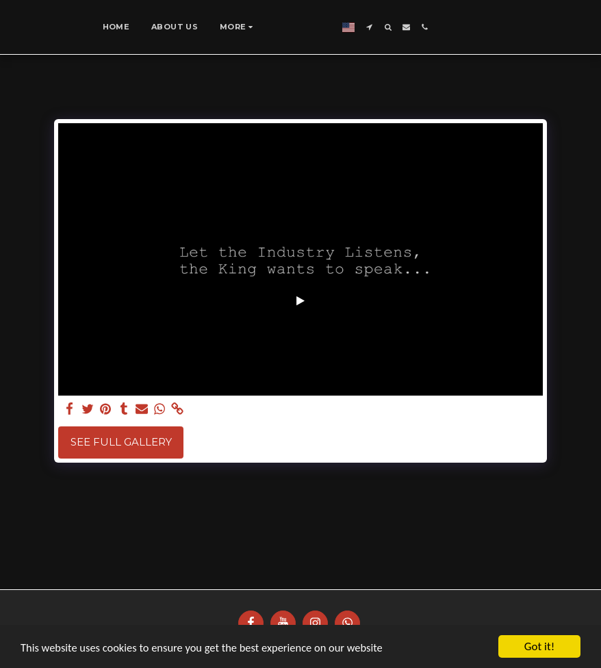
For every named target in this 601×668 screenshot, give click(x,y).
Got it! (539, 646)
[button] (459, 27)
